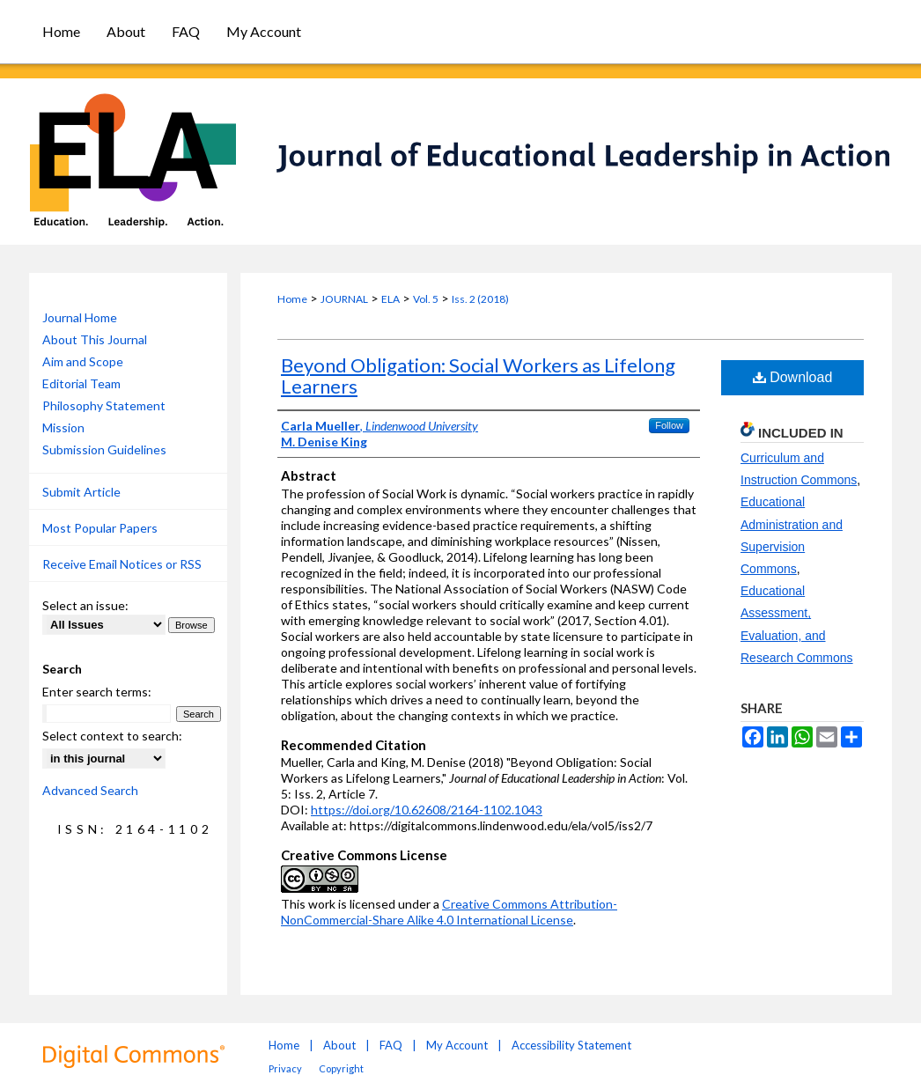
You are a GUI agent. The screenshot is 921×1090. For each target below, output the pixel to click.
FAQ (390, 1045)
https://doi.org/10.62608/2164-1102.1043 (426, 809)
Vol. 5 (425, 299)
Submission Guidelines (104, 449)
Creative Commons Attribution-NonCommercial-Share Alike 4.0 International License (449, 911)
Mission (63, 427)
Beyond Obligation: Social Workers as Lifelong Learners (478, 375)
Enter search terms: (96, 691)
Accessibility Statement (571, 1045)
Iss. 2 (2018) (480, 299)
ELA (390, 299)
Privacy (285, 1068)
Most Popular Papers (100, 527)
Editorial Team (81, 383)
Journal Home (79, 317)
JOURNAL (344, 299)
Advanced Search (90, 790)
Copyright (341, 1068)
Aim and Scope (82, 361)
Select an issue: (85, 605)
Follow (669, 425)
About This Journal (94, 339)
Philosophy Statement (104, 405)
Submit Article (81, 491)
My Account (457, 1045)
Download (793, 377)
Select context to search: (112, 735)
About (339, 1045)
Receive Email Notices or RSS (122, 563)
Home (292, 299)
